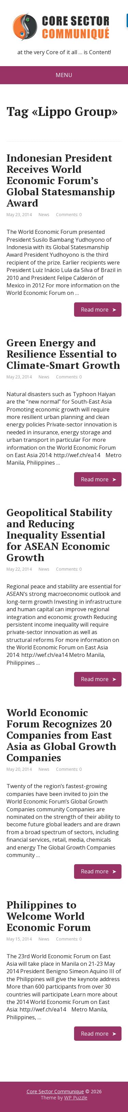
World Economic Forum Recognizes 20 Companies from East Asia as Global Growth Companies (61, 735)
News (44, 214)
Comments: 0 (69, 214)
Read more (95, 309)
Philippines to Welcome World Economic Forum (48, 916)
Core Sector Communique (55, 1091)
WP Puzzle (75, 1097)
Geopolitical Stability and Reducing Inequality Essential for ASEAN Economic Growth (59, 535)
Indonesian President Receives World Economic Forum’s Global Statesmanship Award (60, 180)
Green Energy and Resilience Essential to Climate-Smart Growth (63, 354)
